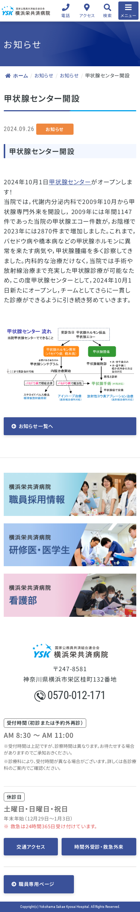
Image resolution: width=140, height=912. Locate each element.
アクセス (87, 15)
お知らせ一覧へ (36, 426)
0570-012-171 (70, 695)
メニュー (129, 15)
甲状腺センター (70, 181)
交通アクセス (31, 846)
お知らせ (44, 75)
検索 (107, 15)
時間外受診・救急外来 (99, 846)
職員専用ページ (37, 883)
